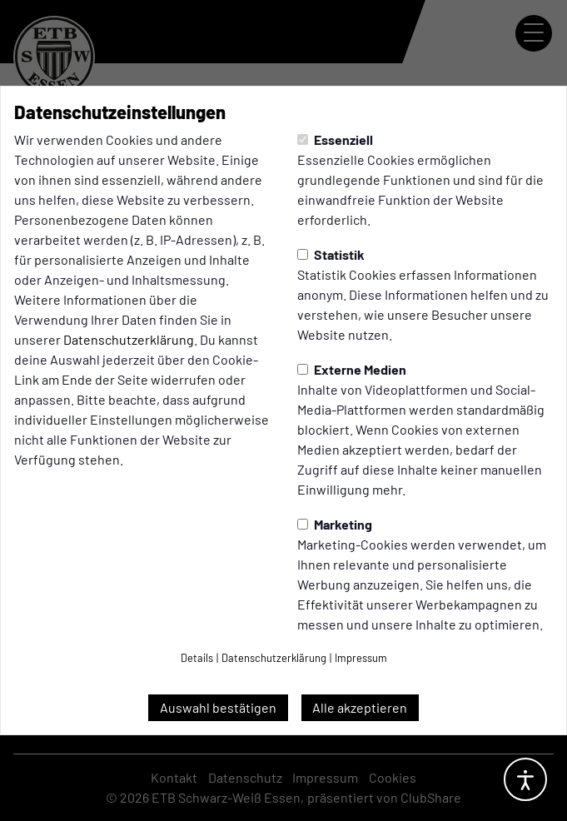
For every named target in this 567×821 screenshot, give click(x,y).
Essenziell (335, 139)
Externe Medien (351, 369)
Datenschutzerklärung (128, 339)
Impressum (361, 657)
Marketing (334, 524)
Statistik (331, 254)
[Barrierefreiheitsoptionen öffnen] (525, 779)
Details (197, 657)
